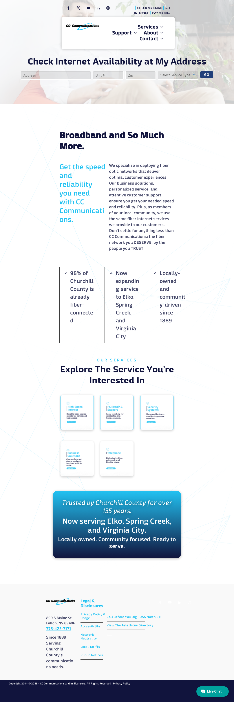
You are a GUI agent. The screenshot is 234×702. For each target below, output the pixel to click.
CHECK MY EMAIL (149, 8)
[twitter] (78, 9)
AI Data (109, 635)
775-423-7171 (58, 629)
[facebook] (68, 9)
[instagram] (108, 9)
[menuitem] (150, 27)
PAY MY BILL (161, 12)
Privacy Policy (121, 683)
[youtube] (88, 9)
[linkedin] (98, 9)
